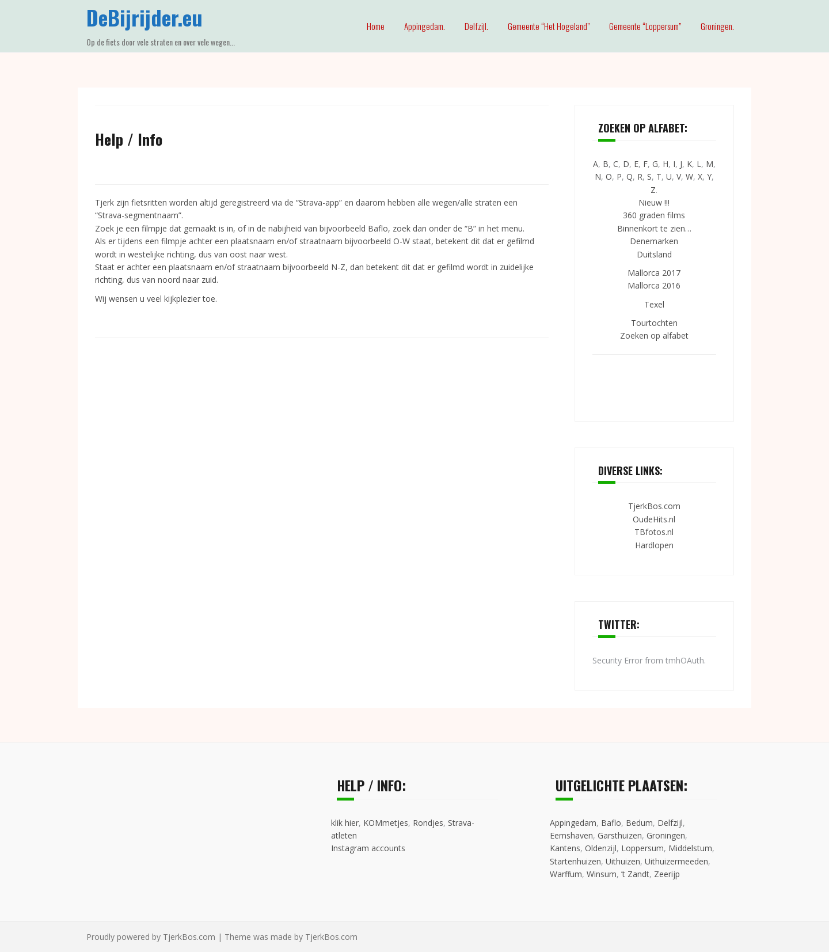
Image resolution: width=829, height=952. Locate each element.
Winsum (602, 873)
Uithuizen (623, 861)
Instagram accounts (368, 848)
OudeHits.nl (654, 519)
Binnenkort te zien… (654, 228)
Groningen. (717, 26)
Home (376, 26)
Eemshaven (571, 835)
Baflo (611, 822)
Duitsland (654, 254)
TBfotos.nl (654, 531)
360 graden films (654, 215)
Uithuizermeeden (676, 861)
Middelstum (690, 848)
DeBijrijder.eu (144, 17)
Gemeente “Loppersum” (645, 26)
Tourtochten (654, 322)
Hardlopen (654, 545)
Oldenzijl (601, 848)
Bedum (639, 822)
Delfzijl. (476, 26)
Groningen (666, 835)
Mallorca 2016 (654, 285)
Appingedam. (424, 26)
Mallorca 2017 (654, 272)
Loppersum (642, 848)
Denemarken (654, 241)
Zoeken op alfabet (654, 335)
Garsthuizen (620, 835)
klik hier (345, 822)
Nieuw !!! (654, 202)
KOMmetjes (385, 822)
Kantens (565, 848)
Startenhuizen (575, 861)
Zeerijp (667, 873)
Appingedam (573, 822)
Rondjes (428, 822)
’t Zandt (635, 873)
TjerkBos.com (654, 505)
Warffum (566, 873)
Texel (654, 304)
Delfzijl (670, 822)
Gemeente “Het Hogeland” (549, 26)
